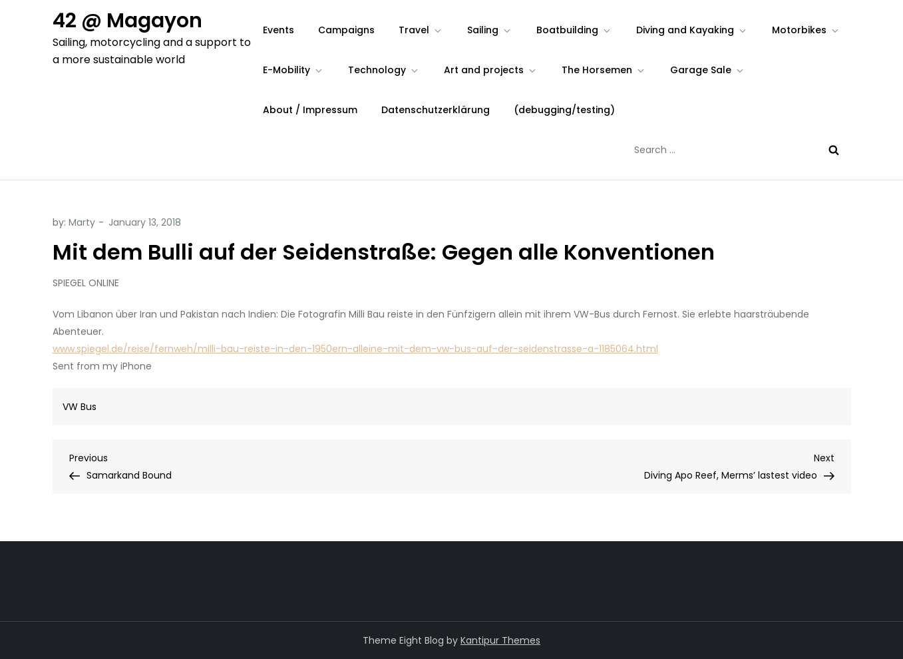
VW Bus (79, 407)
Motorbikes (806, 30)
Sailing (489, 30)
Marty (82, 222)
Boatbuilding (574, 30)
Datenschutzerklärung (435, 109)
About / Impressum (310, 109)
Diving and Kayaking (692, 30)
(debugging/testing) (564, 109)
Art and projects (491, 70)
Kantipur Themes (500, 640)
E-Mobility (293, 70)
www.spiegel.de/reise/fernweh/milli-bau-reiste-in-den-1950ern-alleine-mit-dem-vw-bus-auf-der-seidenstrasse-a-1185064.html (355, 348)
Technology (384, 70)
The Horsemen (604, 70)
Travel (421, 30)
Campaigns (346, 30)
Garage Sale (707, 70)
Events (278, 30)
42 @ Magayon (127, 21)
